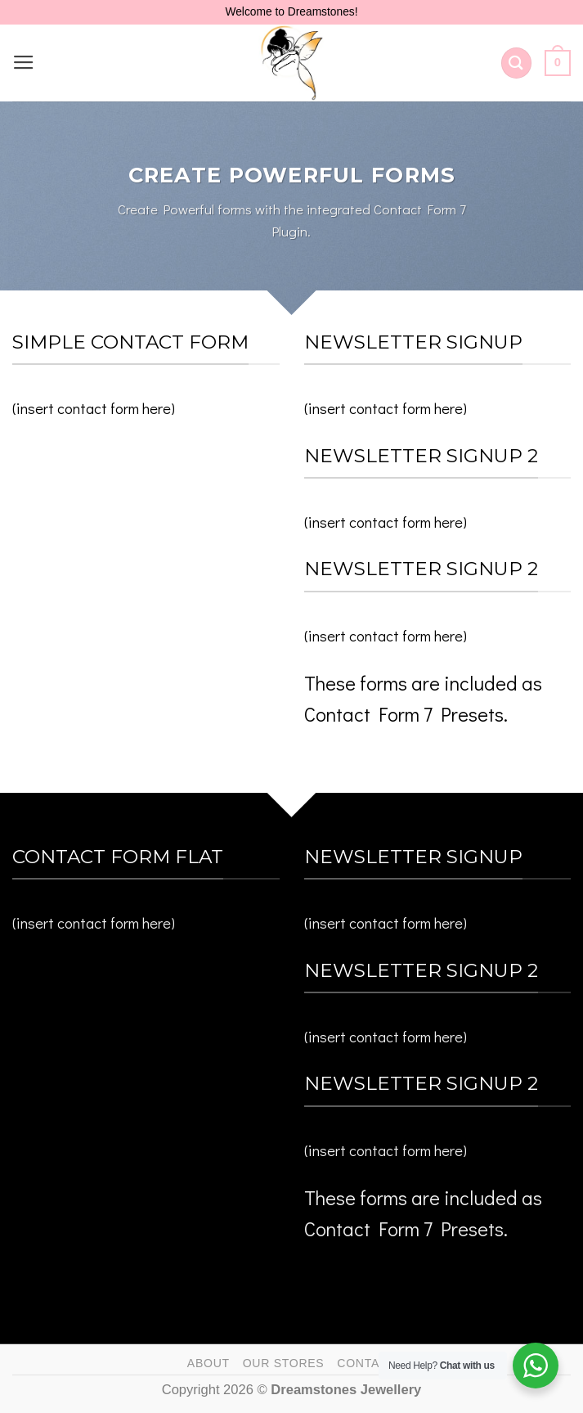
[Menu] (23, 63)
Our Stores (284, 1363)
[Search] (516, 62)
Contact (366, 1363)
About (208, 1363)
